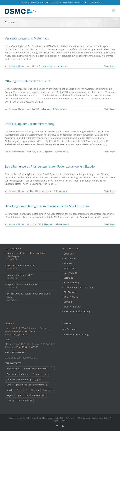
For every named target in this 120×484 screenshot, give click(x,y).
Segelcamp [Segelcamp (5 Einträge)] (48, 390)
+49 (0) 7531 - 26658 (25, 331)
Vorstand (68, 277)
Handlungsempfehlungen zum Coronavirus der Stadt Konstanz (47, 206)
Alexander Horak (16, 66)
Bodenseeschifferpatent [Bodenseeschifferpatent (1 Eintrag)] (35, 368)
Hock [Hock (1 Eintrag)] (46, 374)
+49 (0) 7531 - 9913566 (26, 347)
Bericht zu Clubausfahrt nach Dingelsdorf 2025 (29, 295)
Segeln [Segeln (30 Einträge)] (10, 395)
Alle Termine (69, 329)
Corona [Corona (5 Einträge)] (24, 374)
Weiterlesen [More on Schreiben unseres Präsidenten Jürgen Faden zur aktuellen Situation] (109, 191)
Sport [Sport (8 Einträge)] (19, 395)
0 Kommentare (61, 66)
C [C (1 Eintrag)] (52, 368)
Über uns (69, 253)
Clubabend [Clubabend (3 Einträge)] (12, 374)
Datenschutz (70, 272)
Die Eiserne (70, 292)
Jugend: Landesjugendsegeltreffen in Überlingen (26, 254)
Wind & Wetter (71, 296)
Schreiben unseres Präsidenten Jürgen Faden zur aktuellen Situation (51, 166)
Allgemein (47, 66)
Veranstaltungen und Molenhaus (27, 38)
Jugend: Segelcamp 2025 (20, 275)
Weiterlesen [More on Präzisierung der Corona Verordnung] (109, 151)
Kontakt (68, 263)
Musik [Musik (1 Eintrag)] (9, 390)
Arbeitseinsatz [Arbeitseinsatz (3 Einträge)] (13, 368)
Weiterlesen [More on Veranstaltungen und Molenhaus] (109, 66)
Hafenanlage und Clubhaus (78, 287)
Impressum (70, 268)
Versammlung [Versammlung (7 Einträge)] (25, 400)
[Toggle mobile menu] (113, 10)
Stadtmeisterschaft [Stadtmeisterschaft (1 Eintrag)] (36, 395)
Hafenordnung (71, 282)
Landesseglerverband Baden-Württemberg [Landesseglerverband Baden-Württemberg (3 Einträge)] (27, 384)
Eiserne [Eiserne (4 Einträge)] (35, 374)
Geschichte (70, 258)
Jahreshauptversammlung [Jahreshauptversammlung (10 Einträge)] (19, 379)
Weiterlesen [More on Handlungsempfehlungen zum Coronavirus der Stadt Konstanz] (109, 224)
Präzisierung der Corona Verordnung (29, 124)
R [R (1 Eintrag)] (26, 390)
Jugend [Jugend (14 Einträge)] (39, 379)
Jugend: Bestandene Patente (22, 284)
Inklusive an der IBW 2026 (21, 265)
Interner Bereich (72, 306)
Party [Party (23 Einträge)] (19, 390)
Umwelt (68, 301)
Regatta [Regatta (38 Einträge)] (35, 390)
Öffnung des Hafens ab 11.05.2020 (28, 81)
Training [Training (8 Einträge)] (10, 400)
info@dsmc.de (95, 2)
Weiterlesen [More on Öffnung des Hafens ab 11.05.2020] (109, 109)
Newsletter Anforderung (77, 311)
